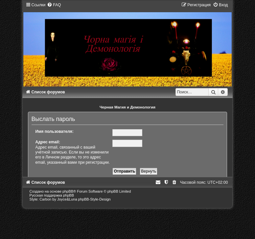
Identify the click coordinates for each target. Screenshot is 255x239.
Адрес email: (47, 142)
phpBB (67, 191)
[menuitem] (54, 5)
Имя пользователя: (54, 131)
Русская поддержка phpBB (52, 195)
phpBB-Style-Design (94, 199)
